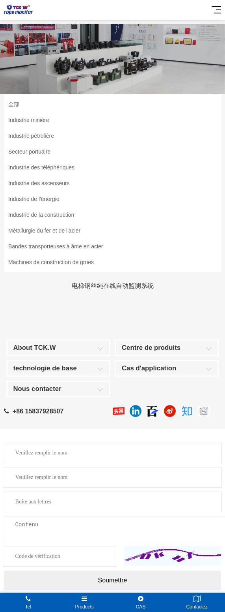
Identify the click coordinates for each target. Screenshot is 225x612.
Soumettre (112, 580)
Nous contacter (37, 388)
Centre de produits (151, 347)
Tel (28, 602)
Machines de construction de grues (51, 262)
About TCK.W (34, 347)
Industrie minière (28, 120)
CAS (141, 602)
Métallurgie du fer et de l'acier (44, 230)
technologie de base (45, 368)
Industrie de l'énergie (34, 199)
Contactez (197, 602)
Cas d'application (149, 368)
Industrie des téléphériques (41, 167)
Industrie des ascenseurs (39, 183)
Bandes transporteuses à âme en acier (55, 246)
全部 (13, 104)
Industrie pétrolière (31, 136)
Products (84, 602)
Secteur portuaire (29, 151)
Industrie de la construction (41, 215)
